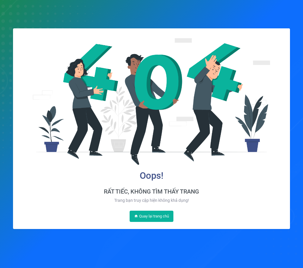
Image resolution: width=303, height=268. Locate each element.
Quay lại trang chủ (151, 216)
